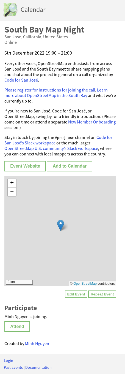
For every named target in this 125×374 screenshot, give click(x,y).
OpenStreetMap (85, 284)
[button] (60, 225)
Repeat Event (102, 294)
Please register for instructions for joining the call (49, 90)
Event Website (25, 166)
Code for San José (21, 80)
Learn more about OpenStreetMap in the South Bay (56, 92)
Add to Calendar (70, 166)
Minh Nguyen (37, 343)
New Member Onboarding (92, 122)
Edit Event (76, 294)
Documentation (38, 367)
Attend (17, 326)
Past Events (13, 367)
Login (8, 360)
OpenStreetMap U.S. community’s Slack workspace (51, 148)
